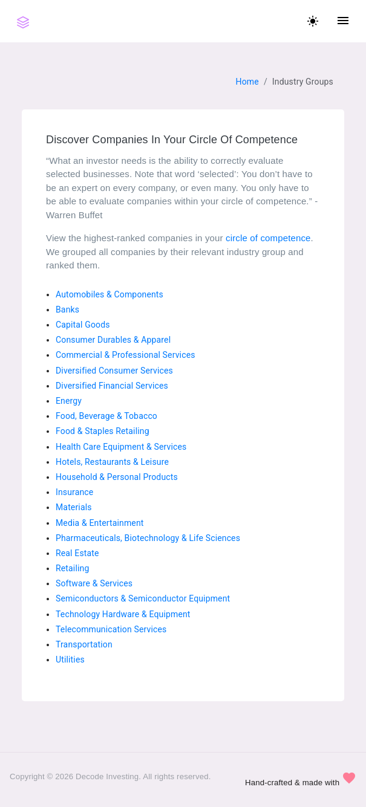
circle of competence (268, 238)
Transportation (84, 644)
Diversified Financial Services (112, 386)
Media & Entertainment (100, 523)
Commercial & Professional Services (125, 355)
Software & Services (94, 583)
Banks (67, 309)
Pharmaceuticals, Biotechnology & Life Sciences (148, 538)
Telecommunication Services (111, 629)
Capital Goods (83, 324)
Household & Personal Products (117, 477)
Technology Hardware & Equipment (123, 614)
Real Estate (77, 553)
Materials (74, 507)
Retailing (72, 568)
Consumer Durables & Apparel (113, 340)
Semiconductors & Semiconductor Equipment (143, 598)
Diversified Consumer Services (114, 370)
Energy (69, 401)
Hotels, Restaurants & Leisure (112, 462)
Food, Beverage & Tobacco (106, 416)
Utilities (70, 659)
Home (247, 81)
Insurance (74, 492)
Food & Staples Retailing (102, 431)
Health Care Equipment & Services (121, 447)
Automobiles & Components (109, 294)
